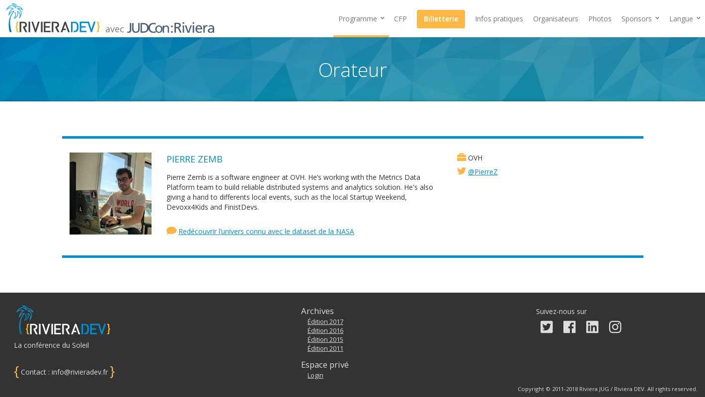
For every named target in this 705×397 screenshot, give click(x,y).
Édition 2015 (325, 339)
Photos (600, 18)
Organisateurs (555, 18)
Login (315, 375)
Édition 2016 (325, 330)
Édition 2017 (325, 322)
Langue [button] (685, 18)
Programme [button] (361, 18)
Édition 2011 (325, 348)
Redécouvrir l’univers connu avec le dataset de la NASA (266, 231)
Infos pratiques (499, 18)
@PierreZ (483, 171)
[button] (640, 18)
